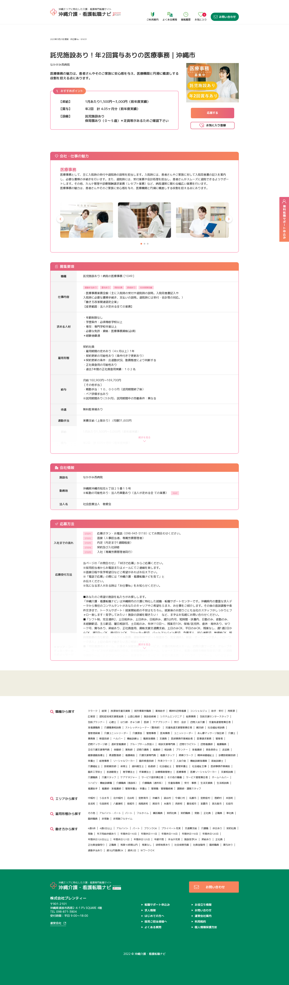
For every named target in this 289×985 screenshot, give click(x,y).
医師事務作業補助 (220, 766)
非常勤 (105, 818)
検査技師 (104, 738)
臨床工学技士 (95, 772)
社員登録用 (199, 844)
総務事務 (191, 716)
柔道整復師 (115, 755)
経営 (104, 711)
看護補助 (130, 755)
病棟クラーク (186, 755)
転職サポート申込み (157, 904)
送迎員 (225, 749)
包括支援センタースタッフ (214, 716)
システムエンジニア (171, 716)
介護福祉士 (94, 766)
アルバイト (122, 828)
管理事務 (151, 733)
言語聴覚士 (113, 772)
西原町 (178, 803)
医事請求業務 (204, 738)
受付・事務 (190, 783)
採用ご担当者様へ (155, 921)
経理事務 (104, 761)
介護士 (231, 733)
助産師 (151, 766)
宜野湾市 (143, 798)
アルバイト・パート (110, 813)
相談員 (168, 749)
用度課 (231, 711)
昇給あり (206, 839)
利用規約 (200, 921)
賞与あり (228, 844)
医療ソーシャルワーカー (203, 772)
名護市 (192, 798)
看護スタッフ (167, 755)
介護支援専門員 (147, 755)
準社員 (230, 813)
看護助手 (93, 788)
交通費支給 (191, 828)
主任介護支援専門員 (99, 749)
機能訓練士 (133, 738)
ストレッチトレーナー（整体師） (143, 727)
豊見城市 (191, 803)
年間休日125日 (142, 839)
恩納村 (218, 798)
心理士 (112, 722)
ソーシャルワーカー (124, 761)
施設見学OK (190, 839)
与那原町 (104, 803)
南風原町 (143, 803)
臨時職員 (93, 818)
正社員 (207, 813)
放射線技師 (110, 766)
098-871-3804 (66, 912)
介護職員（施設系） (127, 783)
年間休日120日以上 (98, 839)
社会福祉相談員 (216, 727)
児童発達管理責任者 (220, 722)
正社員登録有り (96, 844)
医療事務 (181, 772)
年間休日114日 (169, 833)
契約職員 (185, 813)
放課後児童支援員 (120, 711)
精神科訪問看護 (177, 711)
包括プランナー (96, 722)
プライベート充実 (171, 828)
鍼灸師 (200, 727)
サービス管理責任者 (197, 777)
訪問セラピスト (187, 744)
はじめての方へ (154, 916)
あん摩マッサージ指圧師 (210, 733)
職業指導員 (149, 738)
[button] (60, 218)
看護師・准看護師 (111, 788)
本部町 (229, 798)
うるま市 (104, 798)
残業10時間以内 (129, 844)
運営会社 (55, 923)
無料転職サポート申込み (284, 219)
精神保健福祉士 (205, 755)
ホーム (54, 20)
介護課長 (137, 733)
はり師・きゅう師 (130, 722)
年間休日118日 (190, 833)
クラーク (93, 711)
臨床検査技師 (146, 761)
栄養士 (91, 761)
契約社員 (171, 813)
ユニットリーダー (183, 733)
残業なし (147, 844)
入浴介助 (181, 761)
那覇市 (204, 803)
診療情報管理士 (163, 772)
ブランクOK (150, 828)
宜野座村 (205, 798)
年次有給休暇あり (106, 833)
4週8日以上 (106, 828)
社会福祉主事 (199, 766)
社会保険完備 (181, 844)
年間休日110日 (128, 833)
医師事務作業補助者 (182, 738)
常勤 (196, 813)
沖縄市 (156, 798)
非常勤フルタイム (122, 818)
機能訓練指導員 (198, 761)
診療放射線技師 (227, 755)
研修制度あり (163, 844)
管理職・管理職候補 (162, 788)
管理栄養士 (182, 766)
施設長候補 (150, 716)
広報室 (91, 716)
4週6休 (92, 828)
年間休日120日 (210, 833)
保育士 (124, 766)
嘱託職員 (158, 813)
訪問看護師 (206, 744)
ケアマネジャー (128, 777)
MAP (175, 493)
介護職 (204, 828)
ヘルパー (118, 738)
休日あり (217, 828)
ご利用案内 (153, 8)
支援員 (163, 738)
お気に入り (201, 8)
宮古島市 (217, 803)
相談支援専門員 (166, 744)
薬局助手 (160, 711)
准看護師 (197, 749)
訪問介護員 (143, 749)
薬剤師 (128, 749)
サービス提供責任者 (152, 777)
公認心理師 (134, 716)
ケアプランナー (161, 722)
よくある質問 (170, 8)
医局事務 (165, 733)
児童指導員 (174, 783)
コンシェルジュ (198, 711)
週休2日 (132, 850)
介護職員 (93, 777)
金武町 (91, 803)
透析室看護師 (118, 744)
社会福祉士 (166, 766)
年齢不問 (159, 839)
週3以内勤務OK (115, 850)
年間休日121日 (121, 839)
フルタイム (143, 813)
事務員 (91, 738)
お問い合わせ (225, 8)
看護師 (156, 749)
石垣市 (229, 803)
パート (128, 813)
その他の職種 (174, 777)
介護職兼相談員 (112, 727)
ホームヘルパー (220, 777)
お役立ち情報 (203, 904)
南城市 (130, 803)
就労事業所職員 (142, 711)
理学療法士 (129, 772)
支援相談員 (227, 772)
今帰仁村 (180, 798)
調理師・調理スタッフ (189, 788)
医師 (146, 722)
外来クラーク (165, 761)
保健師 (117, 749)
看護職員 (221, 744)
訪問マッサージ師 (97, 744)
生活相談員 (223, 783)
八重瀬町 (118, 803)
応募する (212, 113)
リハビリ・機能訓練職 (100, 783)
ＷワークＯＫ (147, 850)
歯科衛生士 (138, 766)
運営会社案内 (203, 916)
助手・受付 (217, 711)
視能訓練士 (217, 761)
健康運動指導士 (96, 755)
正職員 (218, 813)
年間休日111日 (149, 833)
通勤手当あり (95, 850)
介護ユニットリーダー (116, 733)
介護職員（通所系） (153, 783)
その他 (91, 813)
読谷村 (167, 798)
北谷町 (130, 798)
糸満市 (167, 803)
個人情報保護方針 (206, 927)
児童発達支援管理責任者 (179, 727)
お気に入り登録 (216, 125)
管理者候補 (94, 733)
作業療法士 (145, 772)
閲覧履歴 (186, 8)
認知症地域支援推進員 (111, 716)
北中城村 (118, 798)
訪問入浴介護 (197, 722)
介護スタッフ (109, 777)
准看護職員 (94, 727)
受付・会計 (180, 722)
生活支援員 (206, 783)
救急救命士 (212, 749)
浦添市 (156, 803)
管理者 (219, 738)
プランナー (182, 749)
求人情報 (66, 20)
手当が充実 (174, 839)
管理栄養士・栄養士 (136, 788)
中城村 (91, 798)
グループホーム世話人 (142, 744)
